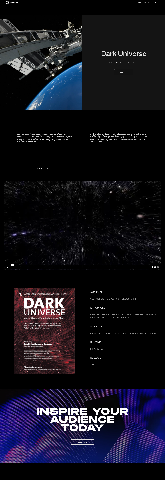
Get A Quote (123, 72)
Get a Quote (82, 442)
